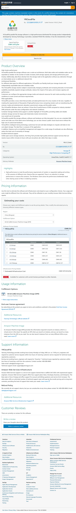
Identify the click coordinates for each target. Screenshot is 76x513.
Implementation (54, 443)
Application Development (9, 486)
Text (27, 501)
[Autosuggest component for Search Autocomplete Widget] (73, 7)
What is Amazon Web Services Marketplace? (58, 461)
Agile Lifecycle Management (9, 484)
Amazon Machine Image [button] (63, 161)
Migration (5, 449)
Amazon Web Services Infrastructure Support (18, 401)
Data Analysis (5, 457)
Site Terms (5, 510)
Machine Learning (31, 482)
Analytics (28, 475)
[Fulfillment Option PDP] (28, 222)
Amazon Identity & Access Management (60, 484)
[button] (67, 2)
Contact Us (53, 490)
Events (52, 468)
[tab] (37, 229)
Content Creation (6, 455)
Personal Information (55, 480)
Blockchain (5, 464)
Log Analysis (5, 498)
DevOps (4, 443)
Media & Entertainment (32, 449)
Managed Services (54, 445)
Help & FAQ (53, 470)
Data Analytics (30, 457)
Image (27, 493)
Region (5, 211)
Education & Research (32, 441)
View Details (7, 49)
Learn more (11, 336)
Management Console (55, 475)
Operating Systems (31, 465)
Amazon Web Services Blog (57, 466)
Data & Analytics (6, 441)
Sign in (73, 2)
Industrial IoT (29, 479)
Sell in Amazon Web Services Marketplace (61, 453)
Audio (27, 484)
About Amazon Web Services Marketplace (61, 458)
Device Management (31, 477)
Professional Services (55, 439)
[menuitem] (9, 299)
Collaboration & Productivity (10, 466)
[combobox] (36, 7)
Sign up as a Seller (54, 455)
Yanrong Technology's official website (15, 318)
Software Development (8, 459)
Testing (4, 503)
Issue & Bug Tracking (7, 496)
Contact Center (6, 469)
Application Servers (7, 488)
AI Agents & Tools (7, 453)
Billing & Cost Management (57, 478)
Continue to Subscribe (37, 55)
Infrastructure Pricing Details (12, 268)
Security (4, 447)
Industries (28, 439)
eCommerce (5, 475)
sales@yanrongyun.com (8, 390)
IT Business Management (8, 477)
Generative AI (29, 491)
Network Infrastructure (32, 463)
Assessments (53, 441)
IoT (27, 473)
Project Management (7, 479)
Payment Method (54, 482)
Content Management (8, 471)
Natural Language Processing (34, 497)
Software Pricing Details (10, 226)
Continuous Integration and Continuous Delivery (12, 493)
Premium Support (54, 447)
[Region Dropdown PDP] (28, 215)
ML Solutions (29, 495)
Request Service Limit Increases (58, 488)
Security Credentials (55, 486)
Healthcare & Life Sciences (33, 445)
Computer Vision (30, 486)
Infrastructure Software (8, 445)
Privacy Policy (12, 510)
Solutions (4, 439)
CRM (3, 473)
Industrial (28, 447)
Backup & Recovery (31, 455)
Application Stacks (7, 491)
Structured (29, 499)
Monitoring (5, 500)
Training (52, 449)
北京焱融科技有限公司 (34, 22)
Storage (65, 151)
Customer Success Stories (57, 464)
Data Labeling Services (32, 488)
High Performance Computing (59, 153)
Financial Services (30, 443)
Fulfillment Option (9, 218)
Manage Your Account (56, 473)
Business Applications (8, 462)
